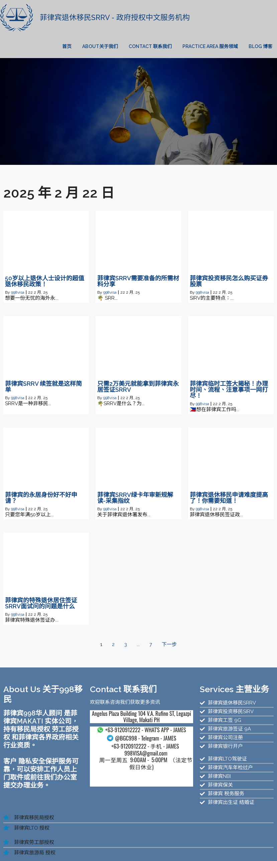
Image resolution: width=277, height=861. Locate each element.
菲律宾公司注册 (107, 843)
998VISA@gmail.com (115, 747)
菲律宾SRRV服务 (196, 843)
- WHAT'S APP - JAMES (115, 721)
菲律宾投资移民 (68, 843)
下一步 (169, 632)
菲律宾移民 (34, 843)
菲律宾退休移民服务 (150, 843)
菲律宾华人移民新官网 (163, 837)
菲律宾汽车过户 (101, 849)
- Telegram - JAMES (115, 732)
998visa (17, 280)
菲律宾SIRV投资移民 (242, 843)
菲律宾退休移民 (47, 855)
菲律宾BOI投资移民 (222, 849)
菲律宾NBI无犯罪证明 (56, 849)
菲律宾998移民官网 (214, 837)
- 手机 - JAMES (115, 741)
